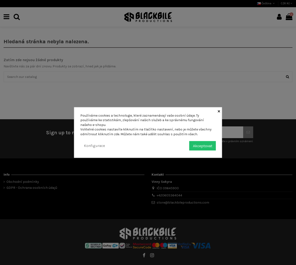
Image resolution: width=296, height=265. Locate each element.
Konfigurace (94, 145)
